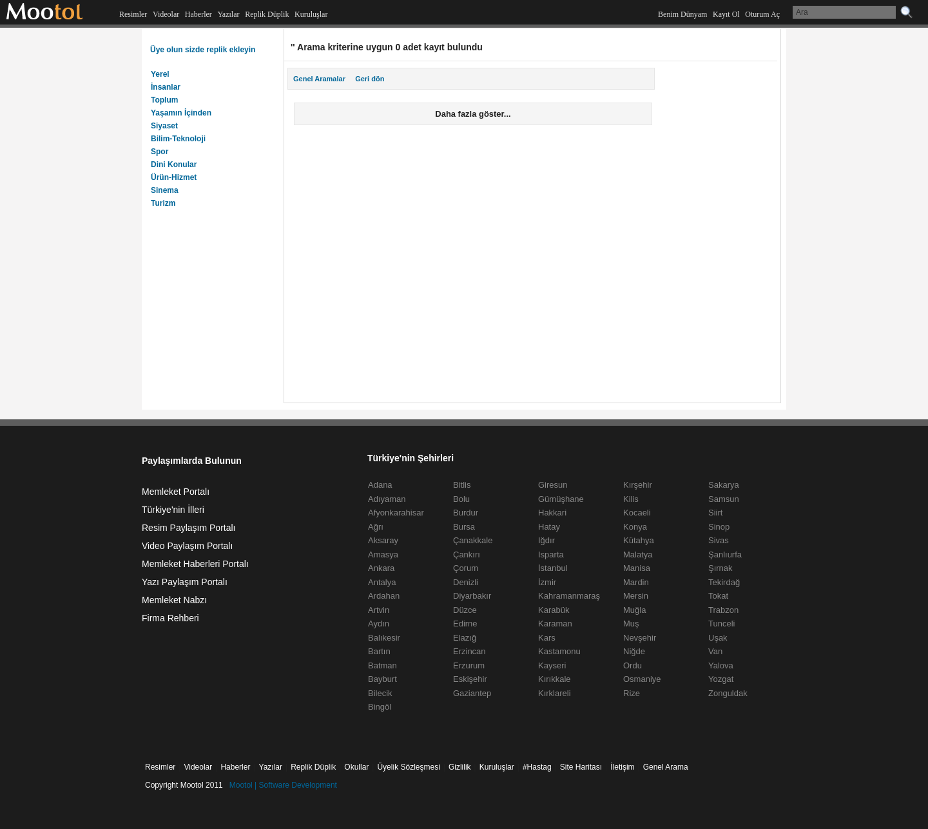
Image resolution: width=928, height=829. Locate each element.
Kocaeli (637, 512)
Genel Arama (665, 767)
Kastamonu (559, 651)
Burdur (465, 512)
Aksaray (383, 540)
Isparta (551, 554)
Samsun (723, 499)
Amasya (383, 554)
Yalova (720, 665)
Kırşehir (637, 485)
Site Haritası (581, 767)
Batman (382, 665)
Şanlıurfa (725, 554)
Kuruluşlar (311, 14)
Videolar (166, 14)
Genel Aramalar (319, 79)
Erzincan (469, 651)
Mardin (636, 582)
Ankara (381, 568)
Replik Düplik (267, 14)
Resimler (133, 14)
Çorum (465, 568)
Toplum (164, 100)
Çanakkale (472, 540)
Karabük (553, 610)
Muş (631, 623)
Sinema (165, 190)
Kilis (631, 499)
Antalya (382, 582)
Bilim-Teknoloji (178, 138)
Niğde (634, 651)
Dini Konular (174, 164)
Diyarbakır (472, 596)
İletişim (622, 767)
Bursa (464, 527)
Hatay (549, 527)
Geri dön (369, 79)
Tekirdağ (724, 582)
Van (715, 651)
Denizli (465, 582)
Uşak (718, 638)
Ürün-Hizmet (174, 177)
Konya (635, 527)
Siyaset (164, 125)
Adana (380, 485)
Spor (159, 151)
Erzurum (469, 665)
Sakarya (723, 485)
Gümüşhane (561, 499)
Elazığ (464, 638)
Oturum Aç (762, 14)
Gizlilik (460, 767)
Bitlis (461, 485)
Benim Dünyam (682, 14)
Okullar (356, 767)
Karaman (555, 623)
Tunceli (721, 623)
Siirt (715, 512)
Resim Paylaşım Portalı (188, 528)
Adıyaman (387, 499)
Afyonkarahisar (396, 512)
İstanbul (553, 568)
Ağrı (375, 527)
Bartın (379, 651)
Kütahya (638, 540)
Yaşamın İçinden (181, 112)
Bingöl (379, 707)
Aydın (378, 623)
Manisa (636, 568)
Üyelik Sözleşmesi (408, 767)
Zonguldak (728, 693)
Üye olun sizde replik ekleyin (202, 49)
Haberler (198, 14)
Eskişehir (470, 679)
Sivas (718, 540)
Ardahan (384, 596)
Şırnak (720, 568)
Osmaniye (642, 679)
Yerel (160, 74)
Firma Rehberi (170, 618)
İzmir (547, 582)
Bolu (461, 499)
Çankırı (466, 554)
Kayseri (552, 665)
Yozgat (720, 679)
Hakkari (552, 512)
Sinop (719, 527)
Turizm (163, 203)
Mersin (635, 596)
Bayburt (382, 679)
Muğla (634, 610)
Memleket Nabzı (174, 600)
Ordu (632, 665)
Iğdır (546, 540)
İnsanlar (165, 87)
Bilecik (380, 693)
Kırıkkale (554, 679)
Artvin (378, 610)
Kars (547, 638)
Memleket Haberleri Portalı (195, 564)
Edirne (465, 623)
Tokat (718, 596)
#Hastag (537, 767)
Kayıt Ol (726, 14)
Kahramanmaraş (569, 596)
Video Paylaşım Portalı (187, 546)
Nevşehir (639, 638)
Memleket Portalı (175, 491)
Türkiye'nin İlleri (173, 509)
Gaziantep (472, 693)
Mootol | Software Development (283, 785)
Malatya (638, 554)
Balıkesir (384, 638)
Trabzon (723, 610)
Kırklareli (554, 693)
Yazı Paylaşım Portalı (184, 582)
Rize (631, 693)
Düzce (465, 610)
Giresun (553, 485)
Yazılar (228, 14)
